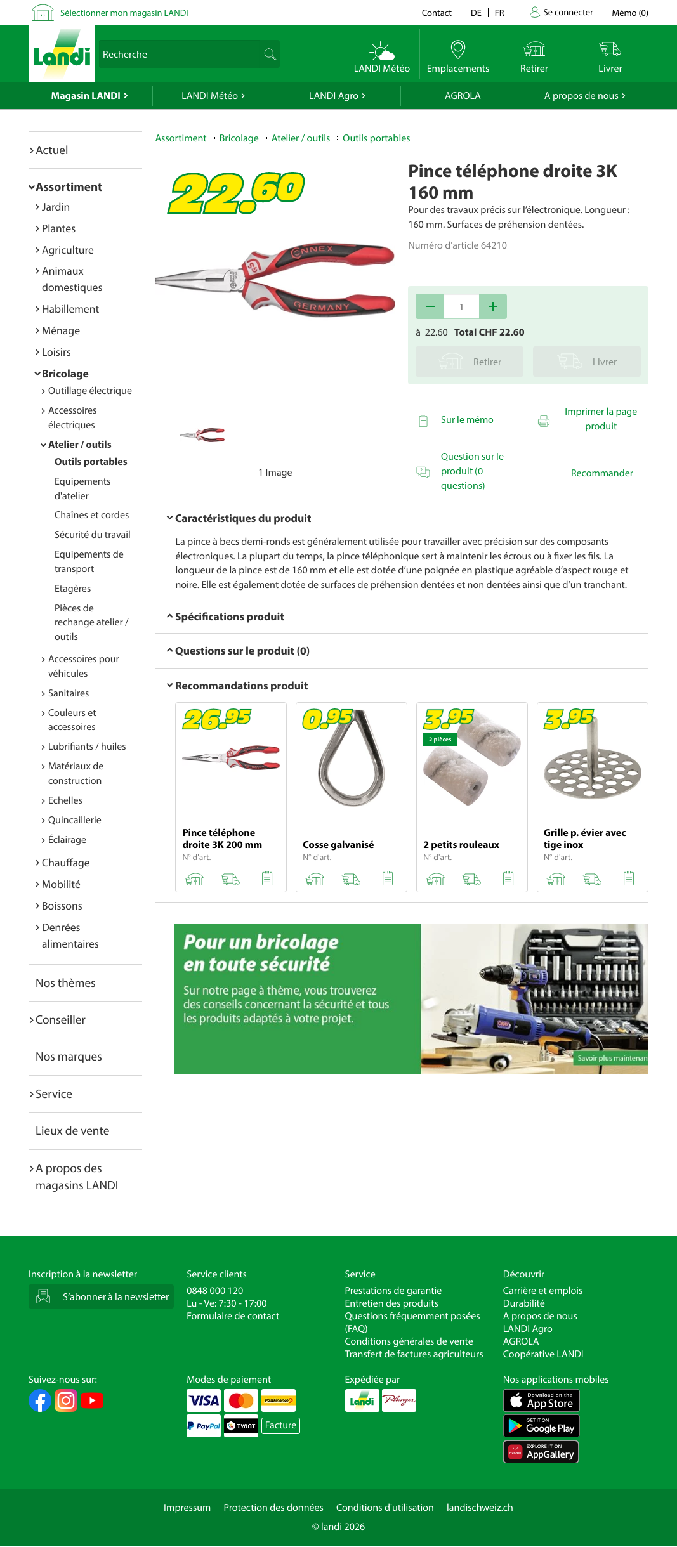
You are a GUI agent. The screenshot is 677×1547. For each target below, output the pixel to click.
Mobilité (61, 884)
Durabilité (524, 1303)
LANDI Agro (333, 95)
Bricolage (65, 373)
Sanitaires (68, 693)
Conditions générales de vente (409, 1341)
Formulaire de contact (233, 1316)
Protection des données (273, 1507)
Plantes (59, 228)
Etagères (73, 588)
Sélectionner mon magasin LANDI (124, 12)
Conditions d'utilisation (385, 1507)
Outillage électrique (90, 390)
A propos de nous (581, 95)
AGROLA (463, 95)
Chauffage (66, 862)
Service (54, 1093)
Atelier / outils (80, 444)
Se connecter (568, 12)
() (630, 12)
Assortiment (69, 186)
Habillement (70, 308)
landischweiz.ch (480, 1507)
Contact (437, 12)
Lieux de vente (72, 1130)
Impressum (187, 1507)
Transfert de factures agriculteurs (414, 1354)
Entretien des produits (391, 1303)
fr (499, 12)
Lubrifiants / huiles (87, 746)
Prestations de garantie (393, 1290)
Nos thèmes (66, 982)
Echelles (65, 800)
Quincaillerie (75, 820)
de (476, 12)
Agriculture (68, 249)
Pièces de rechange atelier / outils (92, 623)
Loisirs (56, 351)
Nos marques (69, 1056)
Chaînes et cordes (92, 515)
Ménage (61, 330)
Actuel (52, 149)
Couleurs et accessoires (72, 720)
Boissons (62, 905)
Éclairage (67, 839)
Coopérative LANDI (543, 1354)
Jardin (56, 206)
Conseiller (61, 1019)
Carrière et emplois (543, 1290)
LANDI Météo (209, 95)
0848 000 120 (215, 1290)
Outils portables (91, 461)
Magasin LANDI (86, 95)
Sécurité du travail (93, 534)
